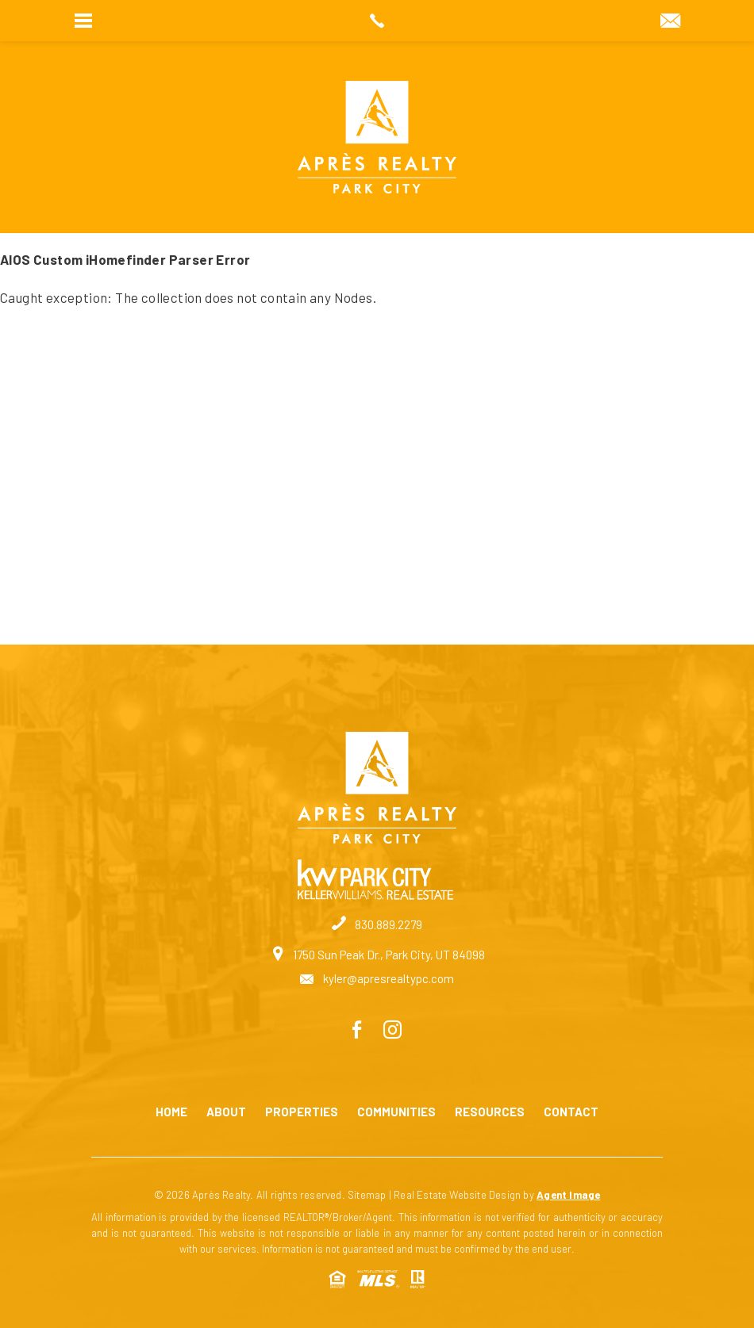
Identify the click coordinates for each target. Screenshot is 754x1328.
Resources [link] (490, 1112)
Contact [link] (571, 1112)
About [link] (226, 1112)
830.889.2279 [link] (377, 924)
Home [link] (171, 1112)
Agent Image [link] (568, 1194)
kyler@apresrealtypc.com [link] (377, 978)
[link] (377, 20)
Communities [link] (396, 1112)
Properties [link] (301, 1112)
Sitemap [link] (367, 1194)
